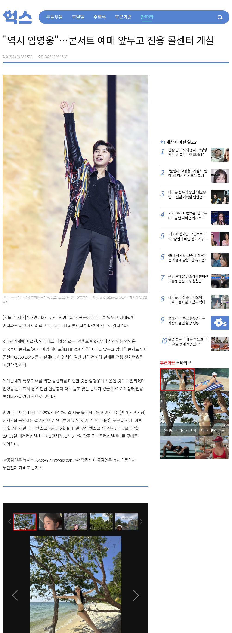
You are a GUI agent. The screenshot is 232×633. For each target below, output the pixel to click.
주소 (225, 55)
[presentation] (9, 521)
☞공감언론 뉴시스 (18, 460)
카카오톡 (216, 55)
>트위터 (206, 55)
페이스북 (196, 55)
